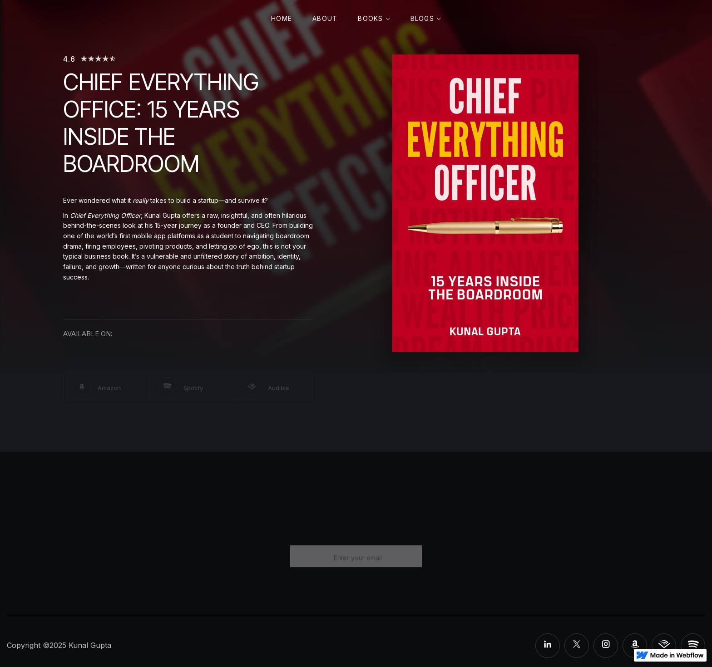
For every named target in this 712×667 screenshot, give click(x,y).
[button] (374, 19)
